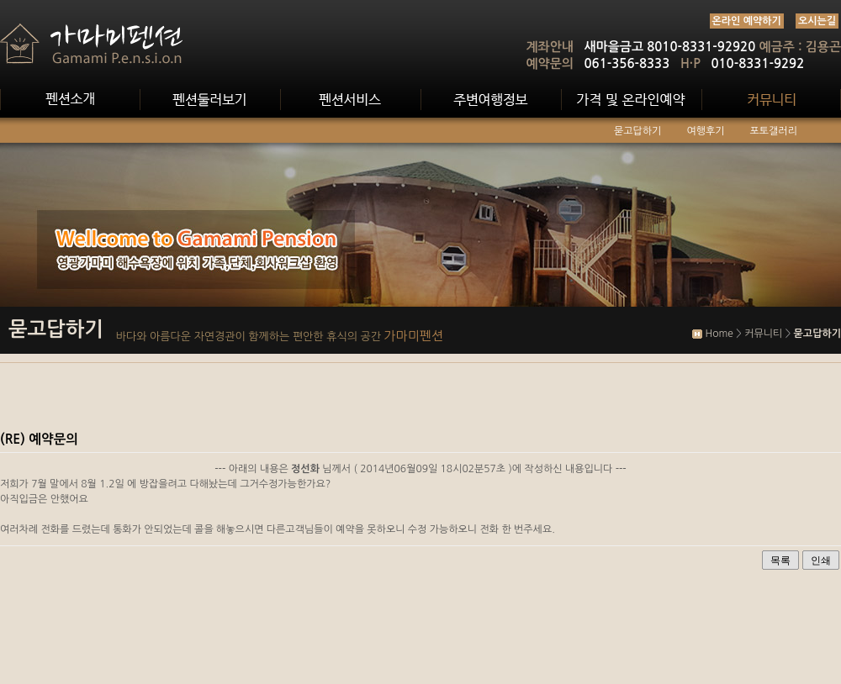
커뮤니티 (763, 334)
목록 (780, 560)
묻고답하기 (637, 131)
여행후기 (705, 131)
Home (719, 334)
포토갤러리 (773, 131)
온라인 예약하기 (746, 21)
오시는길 (817, 21)
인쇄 (821, 560)
